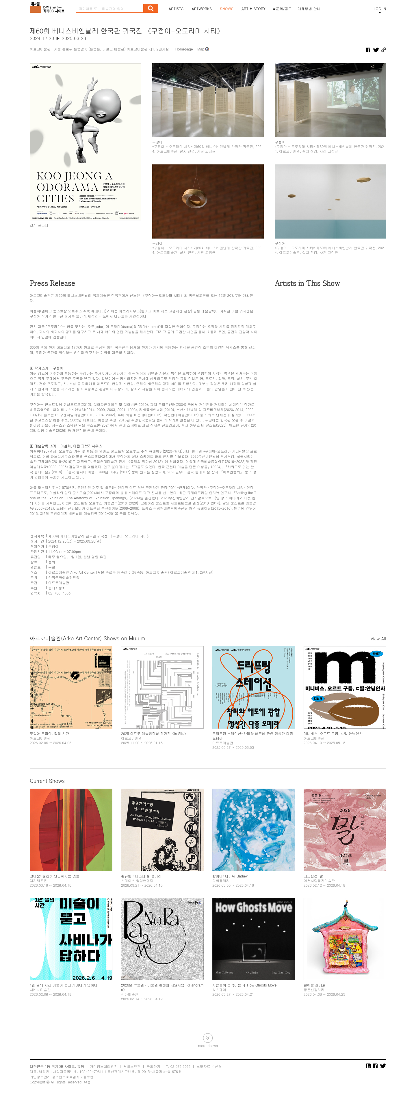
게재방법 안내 (309, 8)
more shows (208, 1045)
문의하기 (153, 1066)
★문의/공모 (282, 8)
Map (200, 48)
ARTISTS (176, 8)
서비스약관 (132, 1066)
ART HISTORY (254, 8)
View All (378, 639)
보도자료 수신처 (209, 1066)
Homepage (184, 48)
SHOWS (226, 8)
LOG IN (380, 8)
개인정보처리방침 (104, 1066)
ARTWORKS (202, 8)
